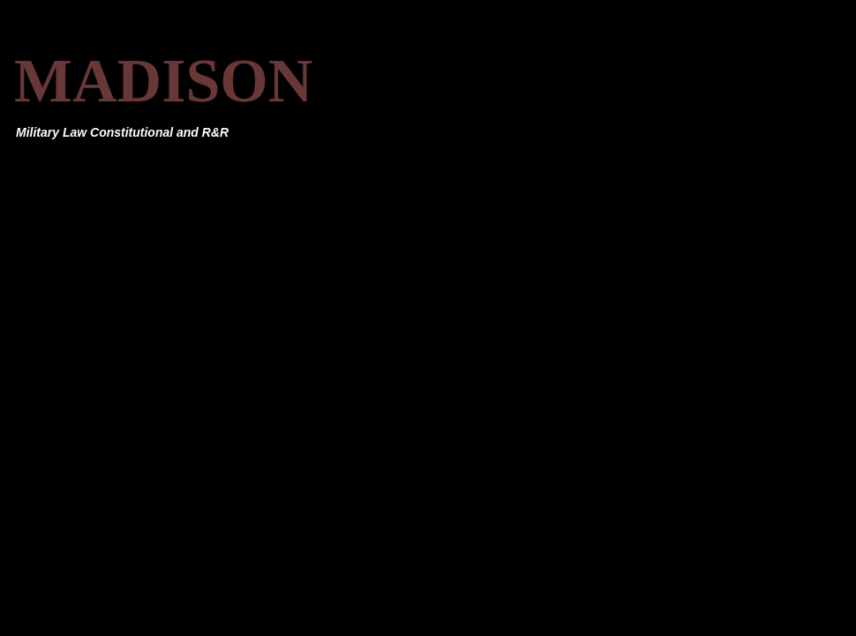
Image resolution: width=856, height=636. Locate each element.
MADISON (163, 81)
